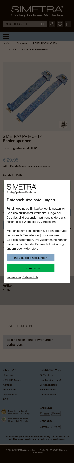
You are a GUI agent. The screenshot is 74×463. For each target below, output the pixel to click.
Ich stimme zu (30, 268)
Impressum (14, 277)
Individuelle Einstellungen (30, 257)
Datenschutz (30, 277)
